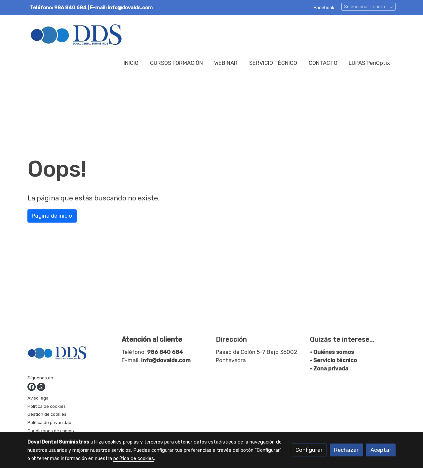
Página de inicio (52, 215)
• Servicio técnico (333, 360)
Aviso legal (38, 398)
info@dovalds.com (166, 360)
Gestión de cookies (46, 414)
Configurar (309, 450)
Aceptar (380, 450)
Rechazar (346, 450)
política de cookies (133, 458)
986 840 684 (165, 352)
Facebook (323, 8)
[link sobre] (70, 354)
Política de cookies (46, 406)
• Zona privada (329, 368)
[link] (76, 34)
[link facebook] (31, 387)
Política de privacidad (49, 422)
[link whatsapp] (41, 387)
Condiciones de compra (51, 430)
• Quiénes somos (332, 352)
